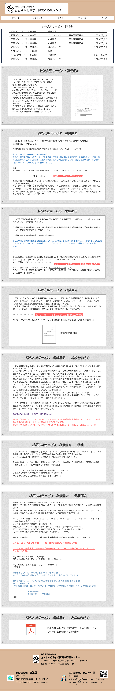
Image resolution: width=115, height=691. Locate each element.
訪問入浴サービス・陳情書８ (24, 59)
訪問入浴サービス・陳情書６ (24, 51)
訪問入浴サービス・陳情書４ (24, 43)
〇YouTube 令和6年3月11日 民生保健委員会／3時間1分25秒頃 (45, 543)
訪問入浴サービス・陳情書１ (24, 31)
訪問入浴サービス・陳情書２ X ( (31, 35)
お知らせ (19, 93)
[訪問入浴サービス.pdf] (31, 630)
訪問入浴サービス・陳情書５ (24, 47)
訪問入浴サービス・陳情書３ (29, 39)
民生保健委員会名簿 (57, 268)
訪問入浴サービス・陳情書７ (24, 55)
